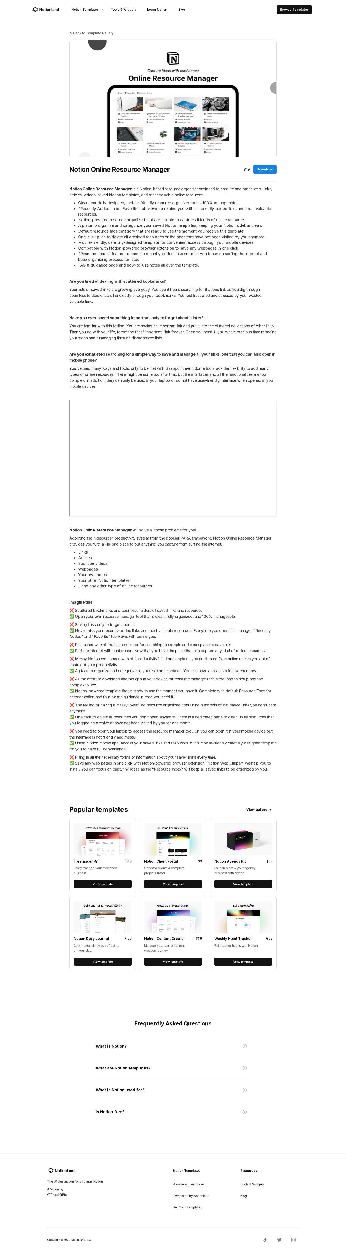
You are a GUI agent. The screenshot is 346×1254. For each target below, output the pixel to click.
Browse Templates (294, 9)
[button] (85, 9)
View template (103, 884)
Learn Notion (157, 9)
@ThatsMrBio (57, 1195)
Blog (181, 9)
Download (265, 169)
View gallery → (258, 809)
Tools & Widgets (123, 9)
